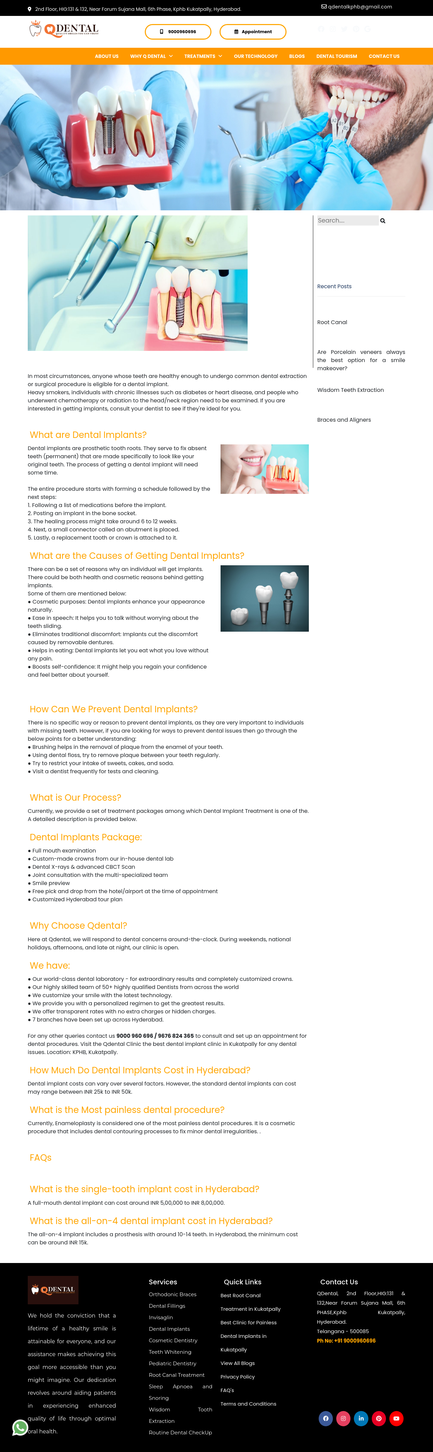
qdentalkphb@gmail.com (360, 6)
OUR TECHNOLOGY (256, 56)
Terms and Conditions (248, 1403)
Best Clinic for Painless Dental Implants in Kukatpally (249, 1336)
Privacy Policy (238, 1376)
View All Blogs (238, 1363)
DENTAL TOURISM (337, 56)
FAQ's (227, 1390)
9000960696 (182, 31)
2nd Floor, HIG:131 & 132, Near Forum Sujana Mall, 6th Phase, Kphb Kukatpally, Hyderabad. (134, 9)
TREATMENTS (203, 56)
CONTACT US (384, 56)
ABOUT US (107, 56)
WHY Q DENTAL (151, 56)
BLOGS (297, 56)
